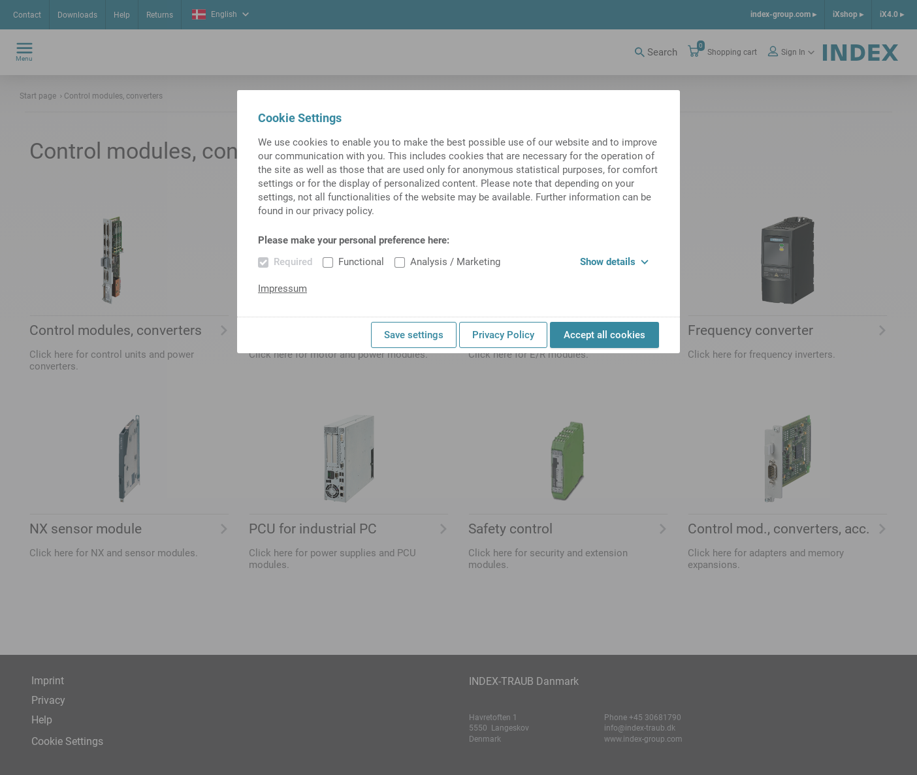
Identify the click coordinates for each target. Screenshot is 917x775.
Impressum (282, 288)
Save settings (413, 335)
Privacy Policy (503, 335)
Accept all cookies (604, 335)
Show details (614, 262)
